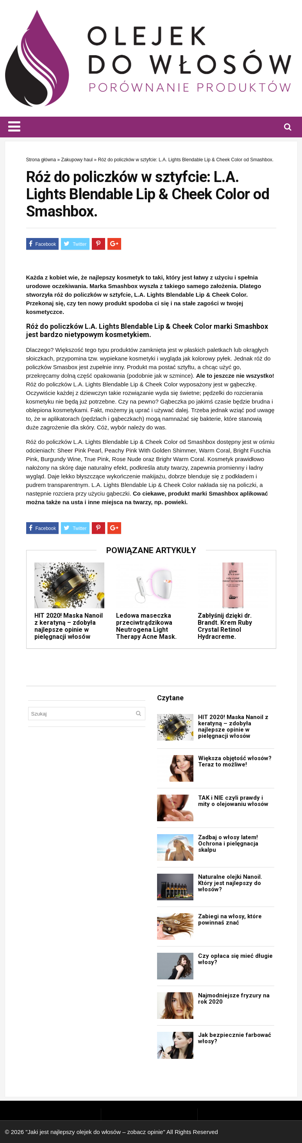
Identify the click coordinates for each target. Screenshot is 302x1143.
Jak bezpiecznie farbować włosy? (234, 1038)
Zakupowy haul (77, 159)
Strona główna (41, 159)
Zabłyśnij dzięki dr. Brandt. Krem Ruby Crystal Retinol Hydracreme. (225, 626)
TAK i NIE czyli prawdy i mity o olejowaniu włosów (233, 801)
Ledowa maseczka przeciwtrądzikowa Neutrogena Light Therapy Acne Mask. (146, 626)
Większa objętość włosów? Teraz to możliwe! (235, 761)
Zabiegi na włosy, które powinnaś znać (230, 919)
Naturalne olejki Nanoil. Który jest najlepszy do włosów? (230, 883)
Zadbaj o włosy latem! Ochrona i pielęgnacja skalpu (228, 843)
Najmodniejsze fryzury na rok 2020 (234, 998)
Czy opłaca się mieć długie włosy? (235, 959)
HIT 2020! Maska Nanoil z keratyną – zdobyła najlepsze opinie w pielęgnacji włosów (68, 626)
